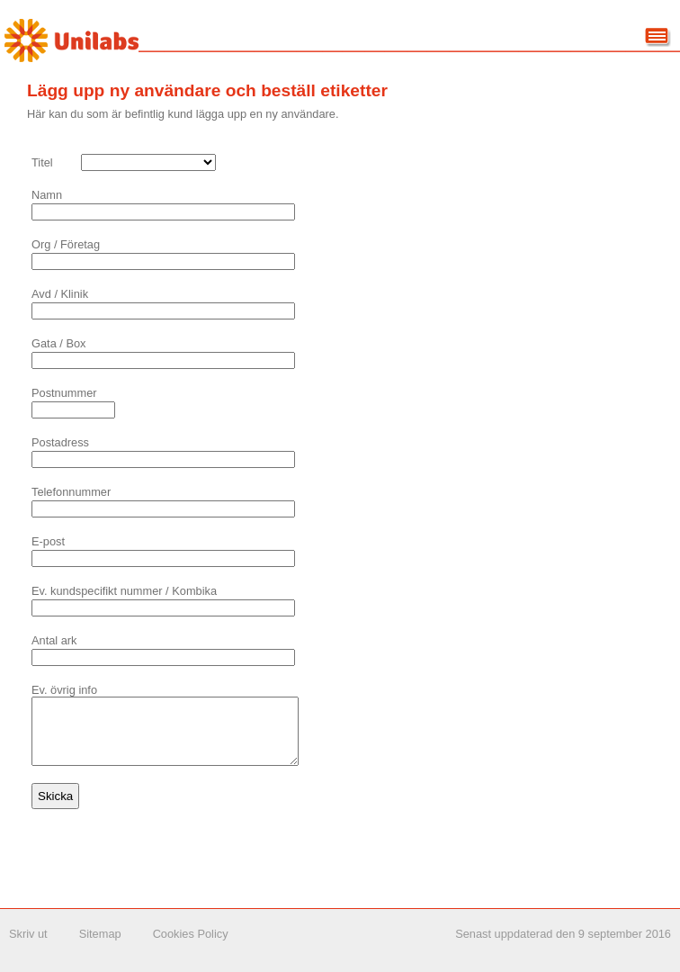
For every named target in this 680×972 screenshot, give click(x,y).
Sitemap (100, 947)
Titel (42, 162)
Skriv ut (28, 947)
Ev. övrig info (64, 690)
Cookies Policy (190, 947)
